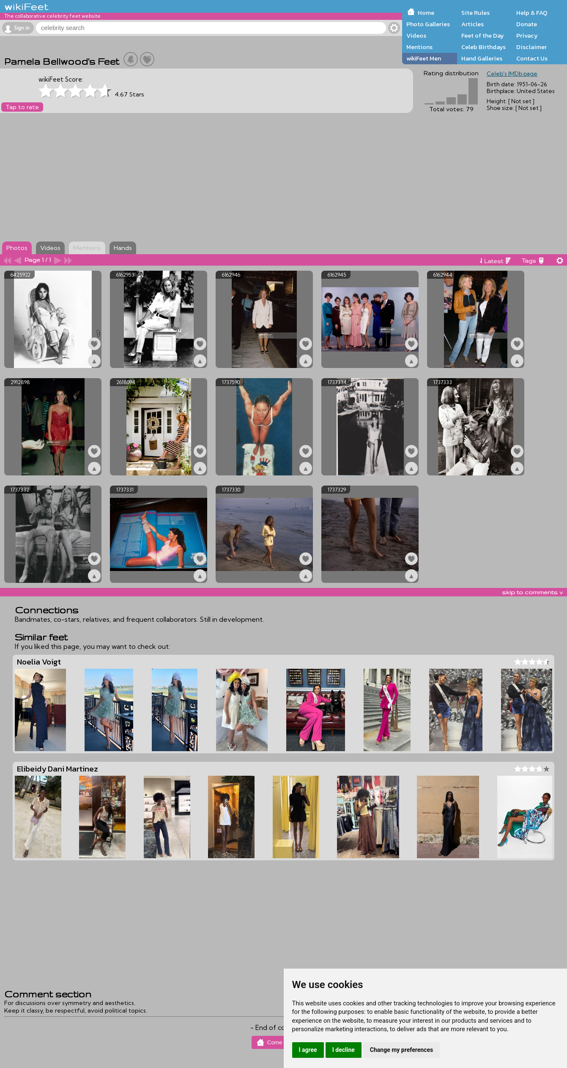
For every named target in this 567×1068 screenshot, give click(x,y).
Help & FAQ (532, 12)
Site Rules (475, 12)
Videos (416, 35)
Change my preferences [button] (401, 1049)
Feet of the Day (482, 35)
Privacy (527, 35)
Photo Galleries (428, 24)
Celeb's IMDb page (512, 73)
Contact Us (532, 58)
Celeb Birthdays (483, 47)
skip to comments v (532, 592)
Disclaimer (531, 47)
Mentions (419, 47)
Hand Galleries (481, 58)
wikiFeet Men (423, 58)
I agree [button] (308, 1049)
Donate (526, 24)
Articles (472, 24)
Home (426, 12)
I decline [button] (343, 1049)
